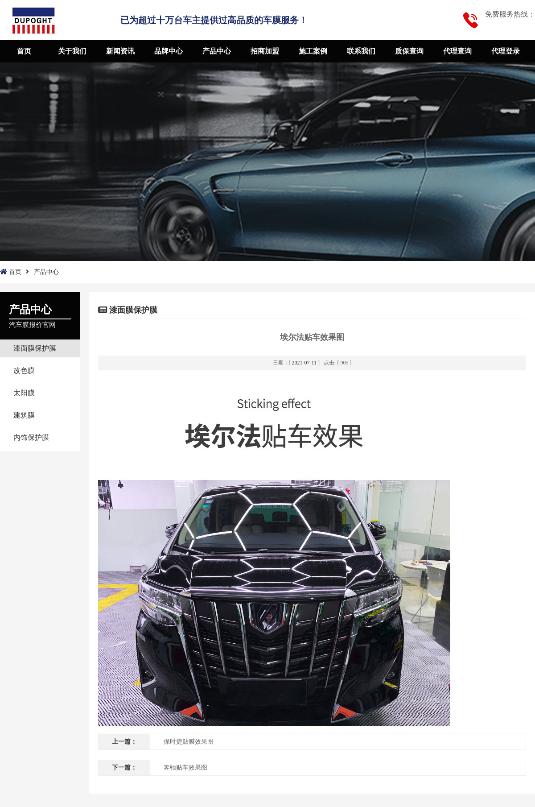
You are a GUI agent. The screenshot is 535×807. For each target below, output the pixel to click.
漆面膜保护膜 (34, 348)
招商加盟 (265, 51)
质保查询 (409, 51)
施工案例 (313, 51)
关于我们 (72, 51)
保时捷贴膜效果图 (189, 741)
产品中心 (216, 51)
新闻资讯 (120, 51)
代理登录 (505, 51)
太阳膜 (24, 393)
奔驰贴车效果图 (185, 767)
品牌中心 (168, 51)
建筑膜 (24, 415)
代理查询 (457, 51)
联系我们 (361, 51)
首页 (24, 51)
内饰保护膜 (31, 437)
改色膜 (24, 370)
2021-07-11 (304, 363)
